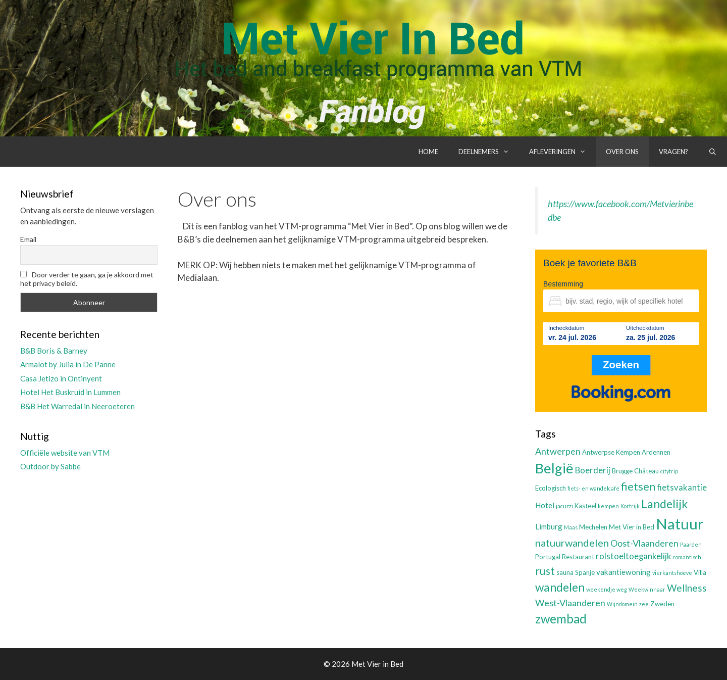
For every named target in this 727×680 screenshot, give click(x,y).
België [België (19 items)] (554, 468)
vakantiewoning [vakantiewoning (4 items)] (623, 571)
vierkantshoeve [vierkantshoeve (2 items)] (672, 572)
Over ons (622, 152)
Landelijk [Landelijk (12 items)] (664, 504)
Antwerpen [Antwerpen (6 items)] (558, 451)
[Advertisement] (346, 368)
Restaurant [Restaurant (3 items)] (578, 557)
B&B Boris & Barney (53, 350)
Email (28, 239)
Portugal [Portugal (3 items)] (547, 557)
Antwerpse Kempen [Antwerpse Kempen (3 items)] (611, 452)
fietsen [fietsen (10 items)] (638, 486)
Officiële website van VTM (65, 452)
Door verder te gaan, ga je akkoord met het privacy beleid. (86, 278)
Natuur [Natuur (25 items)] (680, 523)
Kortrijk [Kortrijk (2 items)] (630, 506)
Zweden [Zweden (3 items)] (662, 604)
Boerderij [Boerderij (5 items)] (592, 470)
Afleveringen (562, 151)
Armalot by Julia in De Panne (68, 364)
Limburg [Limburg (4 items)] (548, 526)
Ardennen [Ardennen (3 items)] (656, 452)
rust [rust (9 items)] (545, 570)
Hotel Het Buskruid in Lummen (70, 392)
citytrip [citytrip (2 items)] (669, 471)
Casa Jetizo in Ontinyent (61, 378)
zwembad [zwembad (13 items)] (561, 618)
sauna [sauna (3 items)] (565, 572)
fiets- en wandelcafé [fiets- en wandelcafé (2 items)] (593, 488)
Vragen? (673, 152)
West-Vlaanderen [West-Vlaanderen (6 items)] (570, 602)
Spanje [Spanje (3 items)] (585, 572)
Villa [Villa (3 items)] (700, 572)
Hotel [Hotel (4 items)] (544, 505)
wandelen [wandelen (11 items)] (560, 587)
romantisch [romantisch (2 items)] (687, 557)
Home (428, 152)
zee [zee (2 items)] (644, 604)
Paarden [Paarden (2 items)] (691, 544)
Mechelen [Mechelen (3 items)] (593, 527)
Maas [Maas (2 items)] (571, 527)
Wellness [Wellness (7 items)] (687, 588)
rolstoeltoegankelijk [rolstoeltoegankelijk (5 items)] (633, 556)
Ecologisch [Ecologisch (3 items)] (550, 488)
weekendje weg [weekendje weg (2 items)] (606, 589)
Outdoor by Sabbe (50, 466)
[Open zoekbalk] (712, 151)
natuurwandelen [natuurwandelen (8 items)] (572, 543)
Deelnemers (488, 151)
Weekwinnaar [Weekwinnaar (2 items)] (647, 589)
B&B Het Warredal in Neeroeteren (77, 406)
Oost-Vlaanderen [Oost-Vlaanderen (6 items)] (644, 543)
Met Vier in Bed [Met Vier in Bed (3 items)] (631, 527)
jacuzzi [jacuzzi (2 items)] (564, 506)
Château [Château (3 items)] (646, 471)
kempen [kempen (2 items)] (608, 506)
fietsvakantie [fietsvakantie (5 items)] (682, 487)
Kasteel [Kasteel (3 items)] (585, 506)
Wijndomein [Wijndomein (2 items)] (622, 604)
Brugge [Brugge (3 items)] (622, 471)
